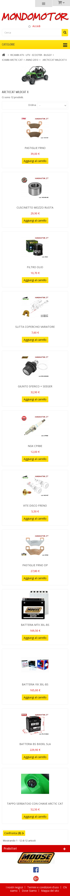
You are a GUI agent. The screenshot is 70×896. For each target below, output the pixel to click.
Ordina (32, 105)
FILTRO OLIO (35, 267)
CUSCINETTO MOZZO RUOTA (35, 207)
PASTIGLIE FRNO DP (35, 565)
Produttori (10, 848)
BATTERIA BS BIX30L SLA (35, 744)
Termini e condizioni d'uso (43, 887)
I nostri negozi (15, 887)
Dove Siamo (30, 890)
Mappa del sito (50, 890)
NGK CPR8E (35, 446)
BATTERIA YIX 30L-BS (35, 684)
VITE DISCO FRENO (35, 505)
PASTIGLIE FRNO (35, 148)
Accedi (36, 26)
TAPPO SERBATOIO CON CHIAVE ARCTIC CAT (35, 803)
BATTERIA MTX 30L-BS (35, 625)
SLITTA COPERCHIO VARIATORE (35, 327)
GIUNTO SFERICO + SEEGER (35, 386)
